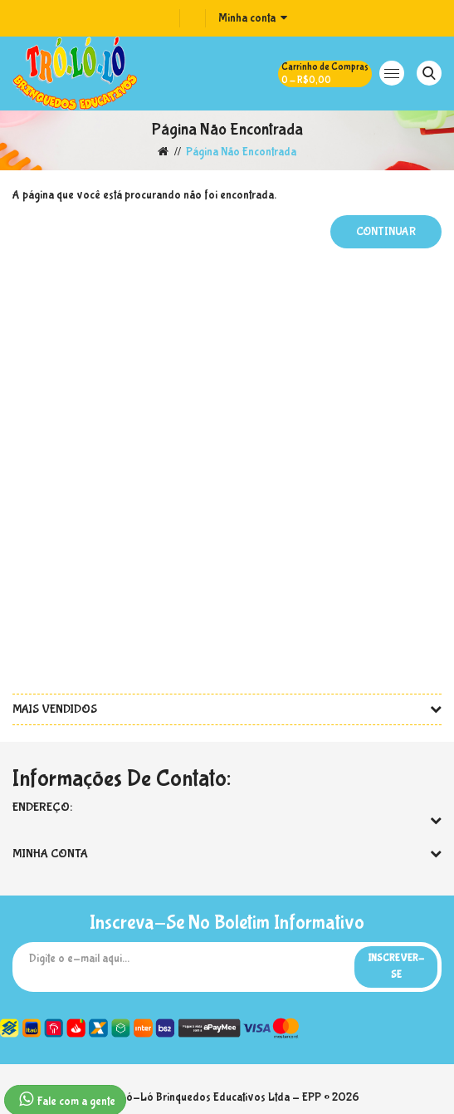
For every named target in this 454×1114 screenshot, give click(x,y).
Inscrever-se (396, 967)
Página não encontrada (241, 152)
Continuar (386, 231)
